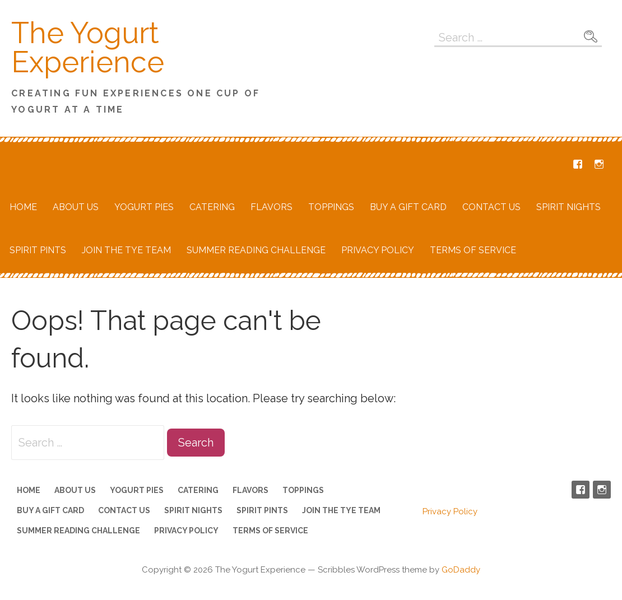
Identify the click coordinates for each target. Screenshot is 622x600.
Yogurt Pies (144, 207)
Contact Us (491, 207)
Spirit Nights (568, 207)
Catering (212, 207)
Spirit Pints (38, 250)
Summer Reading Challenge (256, 250)
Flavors (271, 207)
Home (23, 207)
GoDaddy (461, 570)
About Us (76, 207)
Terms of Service (473, 250)
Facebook (578, 164)
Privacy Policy (377, 250)
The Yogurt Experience (87, 47)
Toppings (331, 207)
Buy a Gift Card (408, 207)
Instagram (599, 164)
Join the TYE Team (126, 250)
